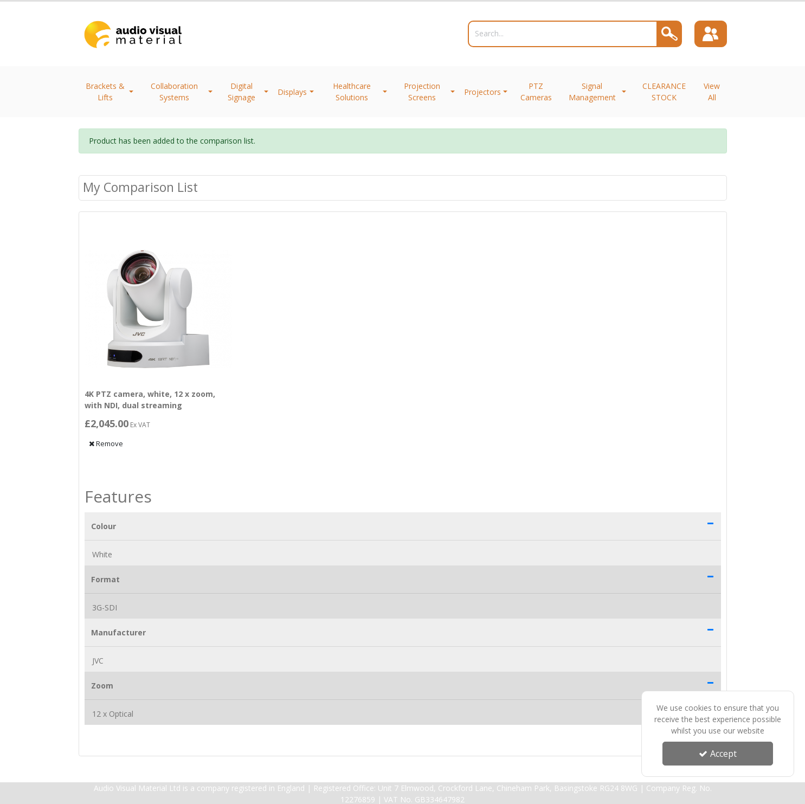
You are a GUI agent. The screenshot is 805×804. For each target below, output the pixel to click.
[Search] (563, 34)
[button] (710, 523)
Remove (106, 443)
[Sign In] (710, 34)
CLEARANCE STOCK (664, 91)
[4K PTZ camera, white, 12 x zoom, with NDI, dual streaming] (159, 309)
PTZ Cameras (536, 91)
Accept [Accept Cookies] (718, 754)
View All (712, 91)
